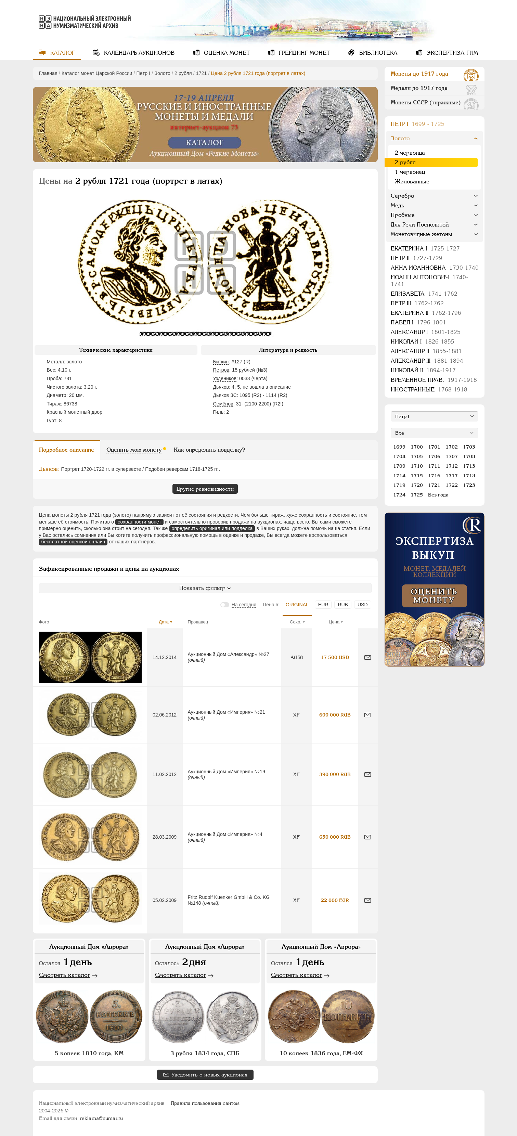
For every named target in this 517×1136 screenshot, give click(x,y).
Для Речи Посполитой (420, 224)
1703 (469, 447)
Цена (334, 621)
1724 (399, 495)
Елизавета (424, 294)
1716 (434, 475)
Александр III (427, 361)
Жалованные (412, 181)
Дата (164, 621)
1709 (399, 466)
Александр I (426, 332)
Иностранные (429, 389)
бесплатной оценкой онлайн (73, 541)
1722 (451, 485)
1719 (399, 485)
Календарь (138, 53)
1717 (451, 475)
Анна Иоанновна (435, 267)
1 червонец (410, 172)
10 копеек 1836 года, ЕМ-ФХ (321, 1053)
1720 (417, 485)
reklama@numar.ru (101, 1118)
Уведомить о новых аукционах (209, 1074)
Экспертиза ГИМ (451, 53)
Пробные (403, 215)
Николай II (423, 370)
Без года (438, 495)
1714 (399, 475)
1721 (201, 73)
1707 (451, 456)
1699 (399, 447)
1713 (469, 466)
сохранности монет (139, 522)
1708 (469, 456)
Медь (397, 205)
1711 (434, 466)
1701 (434, 447)
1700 (417, 447)
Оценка (226, 53)
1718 (469, 475)
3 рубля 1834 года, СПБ (205, 1053)
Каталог (62, 53)
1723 (469, 485)
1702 (451, 447)
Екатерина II (426, 313)
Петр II (416, 258)
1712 (451, 466)
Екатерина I (425, 248)
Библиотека (378, 53)
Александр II (426, 351)
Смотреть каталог (64, 974)
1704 (399, 456)
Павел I (418, 322)
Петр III (417, 303)
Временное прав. (434, 380)
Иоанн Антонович (429, 280)
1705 (417, 456)
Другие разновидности (205, 489)
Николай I (422, 341)
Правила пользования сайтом (205, 1103)
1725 (417, 495)
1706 (434, 456)
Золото (162, 73)
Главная (48, 73)
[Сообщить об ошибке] (367, 657)
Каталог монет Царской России (97, 73)
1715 (417, 475)
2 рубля (183, 73)
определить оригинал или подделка (212, 528)
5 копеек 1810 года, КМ (89, 1053)
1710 (417, 466)
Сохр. (295, 621)
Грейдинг (303, 53)
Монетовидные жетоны (421, 234)
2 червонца (410, 153)
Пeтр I (144, 73)
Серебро (402, 196)
